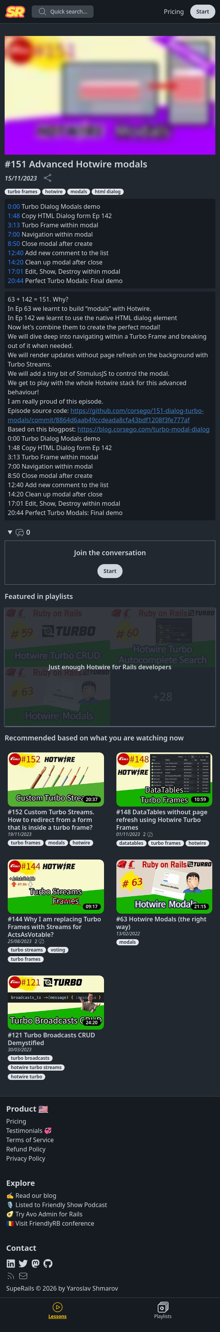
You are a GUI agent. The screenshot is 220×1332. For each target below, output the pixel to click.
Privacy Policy (25, 1158)
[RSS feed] (10, 1276)
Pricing (174, 11)
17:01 (16, 271)
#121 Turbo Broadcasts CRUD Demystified (51, 1039)
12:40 (16, 253)
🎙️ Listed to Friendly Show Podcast (56, 1205)
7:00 (14, 234)
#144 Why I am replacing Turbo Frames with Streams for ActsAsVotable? (54, 927)
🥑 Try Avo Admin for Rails (44, 1214)
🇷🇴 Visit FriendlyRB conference (50, 1223)
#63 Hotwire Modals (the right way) (161, 923)
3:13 (14, 225)
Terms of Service (30, 1140)
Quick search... (62, 11)
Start (202, 11)
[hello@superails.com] (23, 1276)
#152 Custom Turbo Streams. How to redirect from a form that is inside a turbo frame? (51, 820)
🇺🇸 (43, 1108)
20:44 (16, 280)
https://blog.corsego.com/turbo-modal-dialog (143, 429)
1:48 (14, 215)
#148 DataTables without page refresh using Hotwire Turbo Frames (162, 820)
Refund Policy (26, 1149)
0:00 (14, 206)
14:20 (16, 262)
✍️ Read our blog (31, 1195)
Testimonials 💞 (29, 1130)
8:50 (14, 243)
